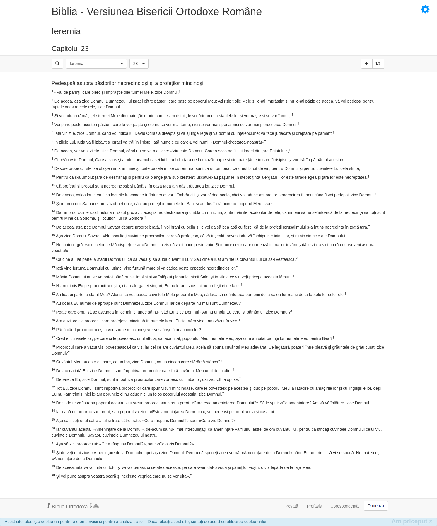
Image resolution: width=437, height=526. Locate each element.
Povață (291, 506)
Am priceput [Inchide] (412, 521)
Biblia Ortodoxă (73, 506)
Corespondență (344, 506)
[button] (96, 64)
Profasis (314, 506)
